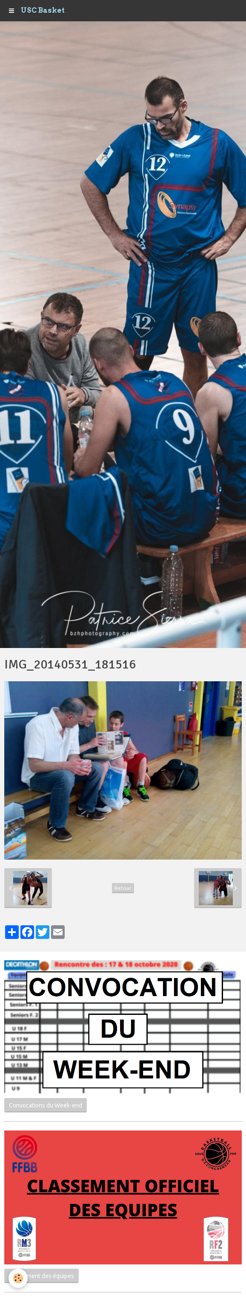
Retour (123, 888)
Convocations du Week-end (45, 1105)
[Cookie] (18, 1278)
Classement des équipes (41, 1276)
